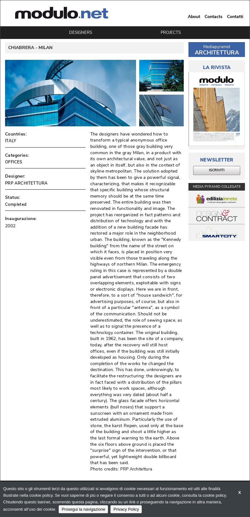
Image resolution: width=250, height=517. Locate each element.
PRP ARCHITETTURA (26, 183)
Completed (16, 204)
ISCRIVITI (216, 170)
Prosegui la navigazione (83, 509)
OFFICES (13, 162)
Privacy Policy (126, 509)
